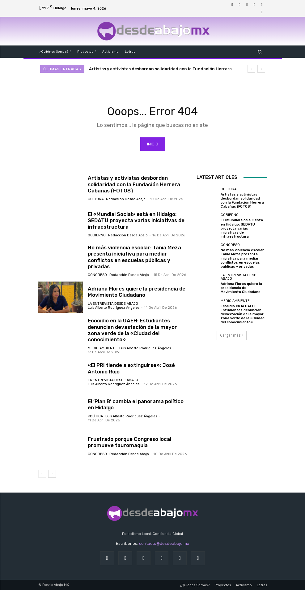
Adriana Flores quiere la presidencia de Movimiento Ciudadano (136, 292)
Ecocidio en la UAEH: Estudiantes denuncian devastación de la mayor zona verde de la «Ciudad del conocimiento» (132, 330)
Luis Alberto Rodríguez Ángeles (113, 308)
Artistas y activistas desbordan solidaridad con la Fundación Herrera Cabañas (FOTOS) (134, 184)
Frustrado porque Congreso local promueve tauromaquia (129, 442)
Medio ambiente (102, 348)
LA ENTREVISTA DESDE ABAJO (113, 303)
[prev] (251, 69)
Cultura (96, 199)
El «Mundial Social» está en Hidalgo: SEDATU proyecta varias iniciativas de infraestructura (136, 220)
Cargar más (231, 335)
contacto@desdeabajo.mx (164, 543)
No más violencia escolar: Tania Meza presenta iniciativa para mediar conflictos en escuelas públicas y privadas (134, 256)
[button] (259, 51)
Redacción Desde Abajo (126, 199)
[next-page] (52, 474)
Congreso (97, 275)
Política (95, 416)
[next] (261, 69)
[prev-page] (42, 474)
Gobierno (97, 235)
